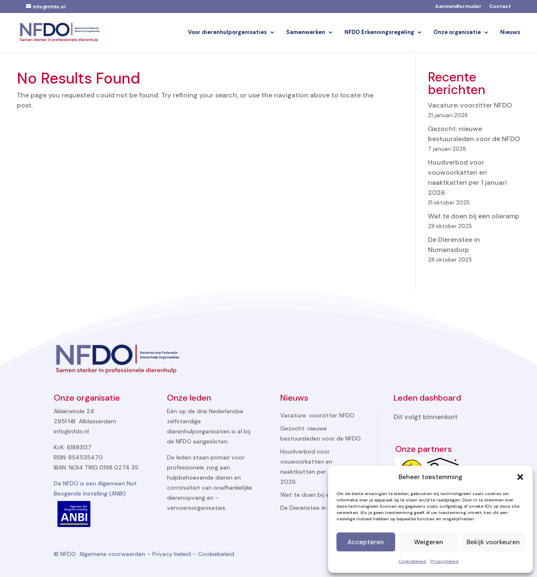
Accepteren (365, 542)
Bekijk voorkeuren (493, 542)
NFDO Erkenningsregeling (379, 32)
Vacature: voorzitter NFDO (470, 105)
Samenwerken (305, 32)
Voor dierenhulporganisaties (227, 32)
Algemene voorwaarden (112, 554)
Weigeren (428, 542)
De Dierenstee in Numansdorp (321, 507)
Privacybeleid (444, 561)
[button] (520, 477)
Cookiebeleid (412, 561)
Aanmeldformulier (458, 7)
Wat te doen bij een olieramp (473, 216)
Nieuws (510, 32)
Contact (500, 7)
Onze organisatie (457, 32)
